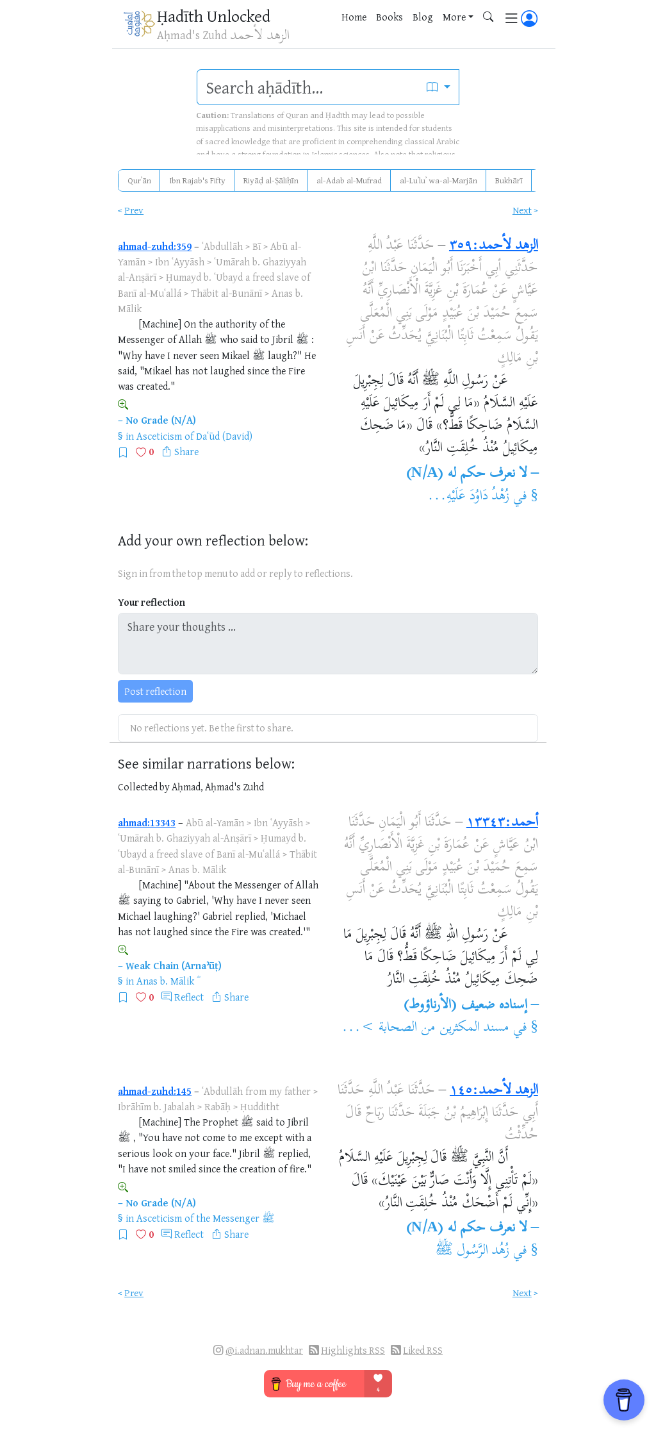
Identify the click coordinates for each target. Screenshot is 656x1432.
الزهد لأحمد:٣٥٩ (493, 246)
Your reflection (151, 602)
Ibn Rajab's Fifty (197, 180)
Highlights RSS (353, 1350)
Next (522, 210)
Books (389, 16)
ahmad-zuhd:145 (155, 1091)
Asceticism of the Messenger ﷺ (205, 1218)
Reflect (189, 996)
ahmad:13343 (147, 822)
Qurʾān (139, 180)
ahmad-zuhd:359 (155, 246)
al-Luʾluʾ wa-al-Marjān (438, 180)
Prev (134, 210)
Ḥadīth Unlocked (213, 15)
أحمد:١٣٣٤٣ (502, 823)
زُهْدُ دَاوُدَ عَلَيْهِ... (468, 497)
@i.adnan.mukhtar (264, 1350)
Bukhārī (509, 180)
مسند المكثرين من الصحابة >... (425, 1028)
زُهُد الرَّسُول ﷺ (472, 1251)
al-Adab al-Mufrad (349, 180)
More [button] (454, 16)
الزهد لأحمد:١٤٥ (494, 1091)
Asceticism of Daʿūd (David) (194, 436)
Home (353, 16)
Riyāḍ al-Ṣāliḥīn (271, 180)
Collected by (144, 786)
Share (186, 451)
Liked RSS (423, 1350)
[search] (308, 87)
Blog (423, 16)
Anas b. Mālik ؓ (166, 980)
